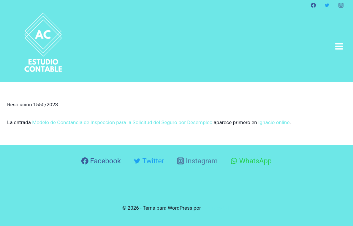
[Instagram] (341, 5)
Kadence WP (216, 208)
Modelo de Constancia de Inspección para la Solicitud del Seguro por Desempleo (122, 122)
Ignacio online (274, 122)
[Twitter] (327, 5)
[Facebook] (313, 5)
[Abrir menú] (339, 46)
